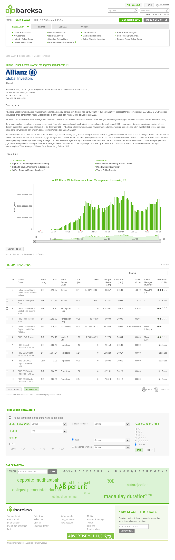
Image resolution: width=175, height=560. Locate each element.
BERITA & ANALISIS (44, 20)
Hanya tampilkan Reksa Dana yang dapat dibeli (39, 417)
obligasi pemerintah (65, 496)
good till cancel (76, 482)
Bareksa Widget (94, 529)
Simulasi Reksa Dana (58, 39)
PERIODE (13, 431)
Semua (141, 444)
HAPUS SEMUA (13, 389)
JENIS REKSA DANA (19, 423)
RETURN (13, 438)
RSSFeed (91, 526)
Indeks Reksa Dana (23, 42)
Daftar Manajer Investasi (94, 39)
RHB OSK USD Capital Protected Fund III (25, 363)
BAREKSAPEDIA (15, 465)
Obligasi (37, 522)
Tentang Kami (13, 516)
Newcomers (19, 36)
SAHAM (41, 26)
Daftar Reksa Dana (22, 32)
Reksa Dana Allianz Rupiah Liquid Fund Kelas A (26, 329)
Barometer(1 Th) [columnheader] (162, 281)
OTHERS (85, 26)
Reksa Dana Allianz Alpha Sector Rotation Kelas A (27, 292)
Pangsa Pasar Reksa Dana (129, 39)
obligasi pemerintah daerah (36, 490)
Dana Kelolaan (89, 32)
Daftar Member (67, 516)
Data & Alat (11, 55)
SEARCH (11, 471)
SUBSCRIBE (127, 530)
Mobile (90, 516)
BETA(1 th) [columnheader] (137, 281)
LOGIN (149, 5)
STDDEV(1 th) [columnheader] (118, 281)
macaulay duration (125, 496)
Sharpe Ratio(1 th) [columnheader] (107, 282)
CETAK (147, 389)
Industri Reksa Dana (23, 39)
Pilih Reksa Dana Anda (127, 36)
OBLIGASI (63, 26)
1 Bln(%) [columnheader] (77, 281)
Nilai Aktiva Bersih (57, 32)
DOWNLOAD (161, 389)
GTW (87, 493)
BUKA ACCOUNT (133, 5)
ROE (110, 481)
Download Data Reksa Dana (61, 42)
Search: (148, 273)
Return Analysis (55, 36)
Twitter (90, 522)
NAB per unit (71, 487)
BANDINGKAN (31, 389)
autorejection (137, 485)
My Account (162, 5)
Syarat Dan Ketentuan (17, 526)
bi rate (149, 494)
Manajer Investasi (80, 423)
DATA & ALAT (23, 20)
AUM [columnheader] (96, 279)
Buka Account (66, 522)
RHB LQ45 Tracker (26, 337)
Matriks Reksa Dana (92, 36)
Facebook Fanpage (96, 519)
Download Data (14, 249)
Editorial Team (13, 522)
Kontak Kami (13, 519)
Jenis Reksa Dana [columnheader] (64, 282)
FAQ (9, 529)
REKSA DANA (18, 26)
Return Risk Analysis (127, 32)
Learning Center (41, 526)
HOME (9, 20)
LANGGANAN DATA (130, 20)
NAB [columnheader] (55, 279)
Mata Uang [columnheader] (43, 281)
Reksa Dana (24, 55)
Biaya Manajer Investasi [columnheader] (148, 282)
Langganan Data (68, 519)
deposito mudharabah (38, 479)
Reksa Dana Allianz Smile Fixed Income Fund (26, 311)
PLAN (60, 20)
